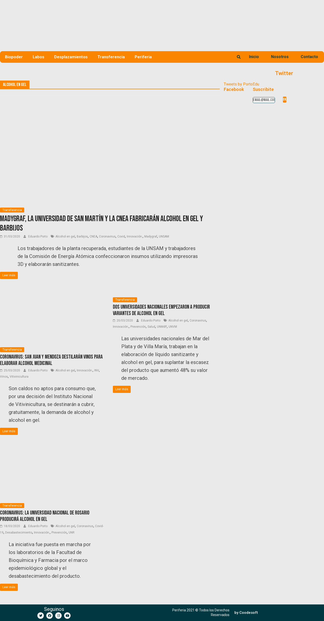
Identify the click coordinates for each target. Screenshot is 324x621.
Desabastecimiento (18, 532)
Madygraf (150, 236)
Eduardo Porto (38, 236)
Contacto (309, 56)
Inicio (254, 56)
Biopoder (14, 56)
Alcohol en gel (65, 236)
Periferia (143, 56)
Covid (121, 236)
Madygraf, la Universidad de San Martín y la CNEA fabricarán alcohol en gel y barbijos (101, 223)
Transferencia (111, 56)
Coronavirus (107, 236)
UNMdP (162, 326)
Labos (38, 56)
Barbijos (82, 236)
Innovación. (135, 236)
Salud (151, 326)
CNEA (93, 236)
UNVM (173, 326)
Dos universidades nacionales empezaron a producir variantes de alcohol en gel (161, 310)
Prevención (138, 326)
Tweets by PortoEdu (241, 84)
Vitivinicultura (19, 376)
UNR (72, 532)
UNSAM (164, 236)
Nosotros (280, 56)
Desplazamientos (71, 56)
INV (96, 370)
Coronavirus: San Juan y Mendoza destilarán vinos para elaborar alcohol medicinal (51, 360)
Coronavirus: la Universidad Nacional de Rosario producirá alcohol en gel (44, 516)
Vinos (4, 376)
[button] (246, 612)
